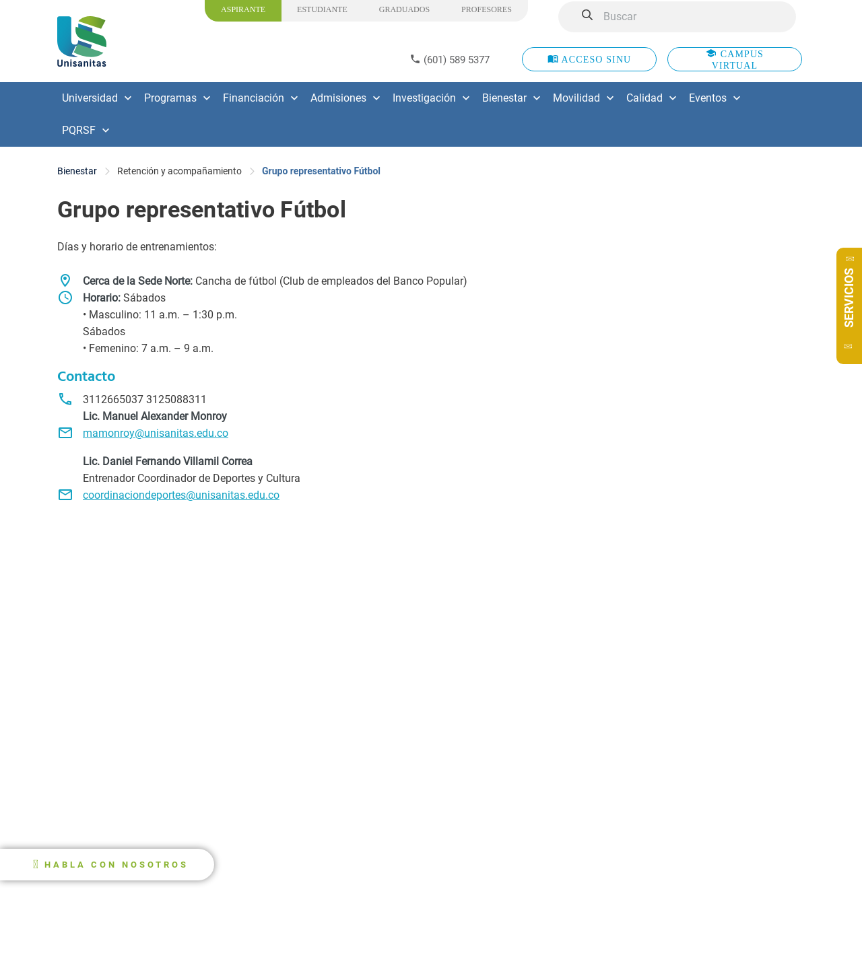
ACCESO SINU (590, 59)
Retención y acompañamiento (179, 171)
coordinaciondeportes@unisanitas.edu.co (181, 495)
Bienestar (77, 171)
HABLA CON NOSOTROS (116, 865)
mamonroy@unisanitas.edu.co (155, 433)
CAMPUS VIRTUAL (735, 59)
